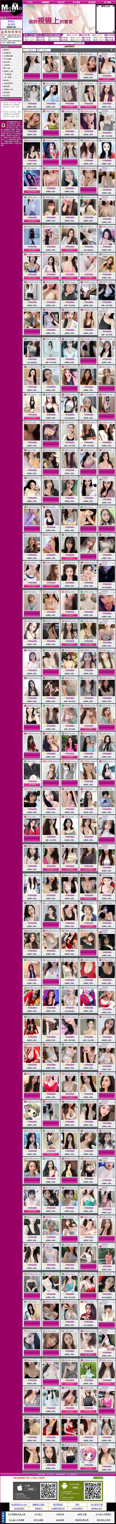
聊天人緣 (6, 68)
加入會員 (11, 24)
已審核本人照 (8, 89)
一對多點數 (7, 74)
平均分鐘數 (7, 59)
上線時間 (6, 65)
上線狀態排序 (8, 83)
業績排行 (6, 50)
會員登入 (11, 21)
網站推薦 (6, 86)
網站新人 (6, 80)
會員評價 (6, 62)
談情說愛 (6, 92)
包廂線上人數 (8, 71)
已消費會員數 (8, 56)
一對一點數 (7, 77)
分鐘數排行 (7, 53)
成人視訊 (6, 95)
